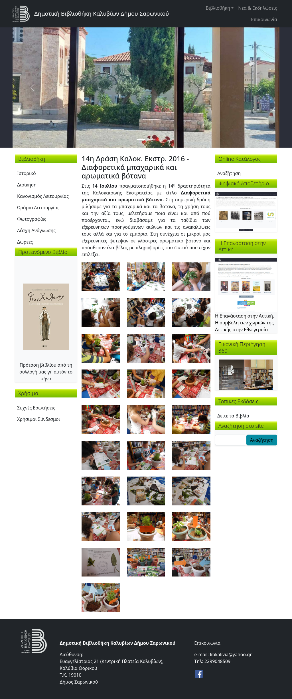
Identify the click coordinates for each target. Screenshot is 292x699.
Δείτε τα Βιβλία (233, 416)
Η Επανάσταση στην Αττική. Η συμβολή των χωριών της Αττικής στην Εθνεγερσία (244, 323)
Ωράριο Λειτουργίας (38, 207)
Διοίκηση (26, 185)
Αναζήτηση (229, 173)
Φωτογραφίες (31, 219)
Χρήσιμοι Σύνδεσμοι (38, 419)
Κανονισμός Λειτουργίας (43, 196)
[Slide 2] (151, 139)
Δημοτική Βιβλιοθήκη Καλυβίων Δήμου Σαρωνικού (101, 13)
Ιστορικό (26, 173)
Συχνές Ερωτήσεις (36, 408)
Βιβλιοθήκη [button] (218, 8)
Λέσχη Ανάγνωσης (36, 230)
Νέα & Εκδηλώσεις (257, 8)
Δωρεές (25, 242)
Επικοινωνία (264, 19)
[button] (101, 276)
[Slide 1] (141, 139)
